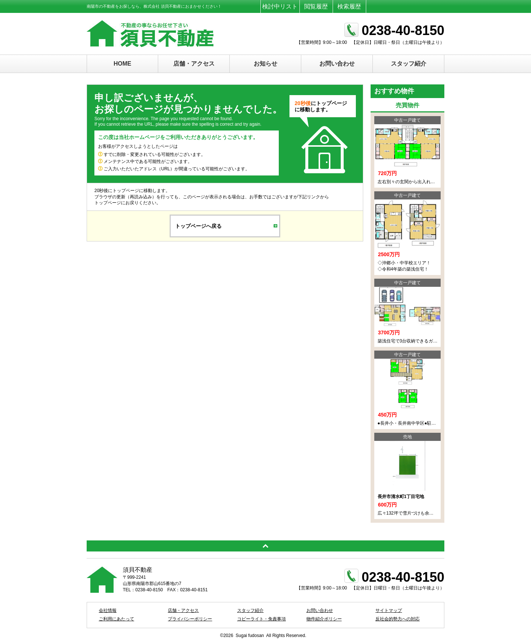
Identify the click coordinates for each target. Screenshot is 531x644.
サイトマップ (388, 610)
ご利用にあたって (116, 619)
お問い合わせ (337, 63)
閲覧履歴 (316, 6)
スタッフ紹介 (408, 63)
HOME (122, 63)
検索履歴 (349, 6)
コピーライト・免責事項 (261, 619)
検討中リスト (280, 6)
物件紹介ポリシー (324, 619)
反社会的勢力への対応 (397, 619)
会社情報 (108, 610)
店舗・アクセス (194, 63)
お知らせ (265, 63)
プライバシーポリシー (190, 619)
